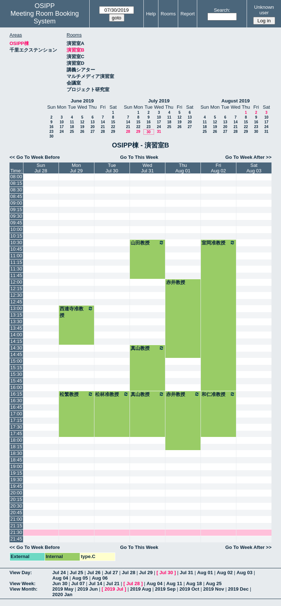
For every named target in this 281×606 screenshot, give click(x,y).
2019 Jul (114, 589)
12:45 (16, 301)
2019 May (63, 589)
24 (62, 132)
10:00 (16, 229)
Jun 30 (59, 583)
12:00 (16, 282)
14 (103, 122)
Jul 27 (111, 572)
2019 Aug (140, 589)
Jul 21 (113, 583)
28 (103, 132)
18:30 (16, 453)
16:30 (16, 400)
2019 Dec (238, 589)
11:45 (16, 275)
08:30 (16, 189)
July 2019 (159, 101)
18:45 (16, 460)
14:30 (16, 348)
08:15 (16, 183)
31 (159, 132)
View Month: (23, 589)
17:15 (16, 420)
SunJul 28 (40, 167)
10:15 (16, 236)
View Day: (21, 572)
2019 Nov (213, 589)
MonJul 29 (76, 167)
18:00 (16, 440)
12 (82, 122)
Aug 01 (205, 572)
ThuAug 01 (182, 167)
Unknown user (264, 9)
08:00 (16, 176)
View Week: (22, 583)
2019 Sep (165, 589)
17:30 (16, 427)
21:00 (16, 519)
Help (151, 13)
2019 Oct (189, 589)
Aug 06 (100, 578)
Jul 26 (94, 572)
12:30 (16, 295)
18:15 (16, 446)
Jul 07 (78, 583)
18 (72, 127)
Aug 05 (80, 578)
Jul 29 (146, 572)
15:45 (16, 381)
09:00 (16, 203)
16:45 (16, 407)
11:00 (16, 255)
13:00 (16, 308)
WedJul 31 (147, 167)
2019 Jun (87, 589)
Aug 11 (174, 583)
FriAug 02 (218, 167)
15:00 (16, 361)
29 (113, 132)
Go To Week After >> (248, 157)
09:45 (16, 222)
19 (82, 127)
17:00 (16, 413)
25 (72, 132)
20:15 (16, 499)
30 (51, 136)
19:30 (16, 479)
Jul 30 (166, 572)
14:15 (16, 341)
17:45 (16, 433)
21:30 (16, 532)
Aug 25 (213, 583)
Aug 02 (225, 572)
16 (51, 127)
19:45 (16, 486)
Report (187, 13)
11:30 (16, 269)
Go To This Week (139, 157)
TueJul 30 (111, 167)
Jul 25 (76, 572)
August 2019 (235, 101)
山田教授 (147, 243)
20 (92, 127)
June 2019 (82, 101)
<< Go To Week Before (35, 157)
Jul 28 (128, 572)
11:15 (16, 262)
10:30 (16, 242)
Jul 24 (59, 572)
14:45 (16, 354)
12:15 (16, 288)
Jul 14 (95, 583)
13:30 (16, 321)
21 (103, 127)
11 (72, 122)
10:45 (16, 249)
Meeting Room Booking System (44, 17)
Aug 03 (244, 572)
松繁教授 (76, 394)
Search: (222, 10)
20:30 (16, 506)
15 (113, 122)
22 (113, 127)
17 (62, 127)
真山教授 (147, 348)
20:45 (16, 512)
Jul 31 (186, 572)
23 (51, 132)
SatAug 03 (253, 167)
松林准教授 (112, 394)
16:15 (16, 394)
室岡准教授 (218, 243)
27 (92, 132)
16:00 (16, 387)
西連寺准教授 (76, 312)
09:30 (16, 216)
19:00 (16, 466)
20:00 (16, 492)
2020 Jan (62, 594)
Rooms (168, 13)
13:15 (16, 315)
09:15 (16, 209)
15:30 (16, 374)
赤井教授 (175, 282)
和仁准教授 (218, 394)
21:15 (16, 525)
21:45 (16, 539)
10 (62, 122)
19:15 (16, 473)
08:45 (16, 196)
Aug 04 (60, 578)
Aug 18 (194, 583)
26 (82, 132)
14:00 (16, 334)
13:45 (16, 328)
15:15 (16, 367)
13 (92, 122)
